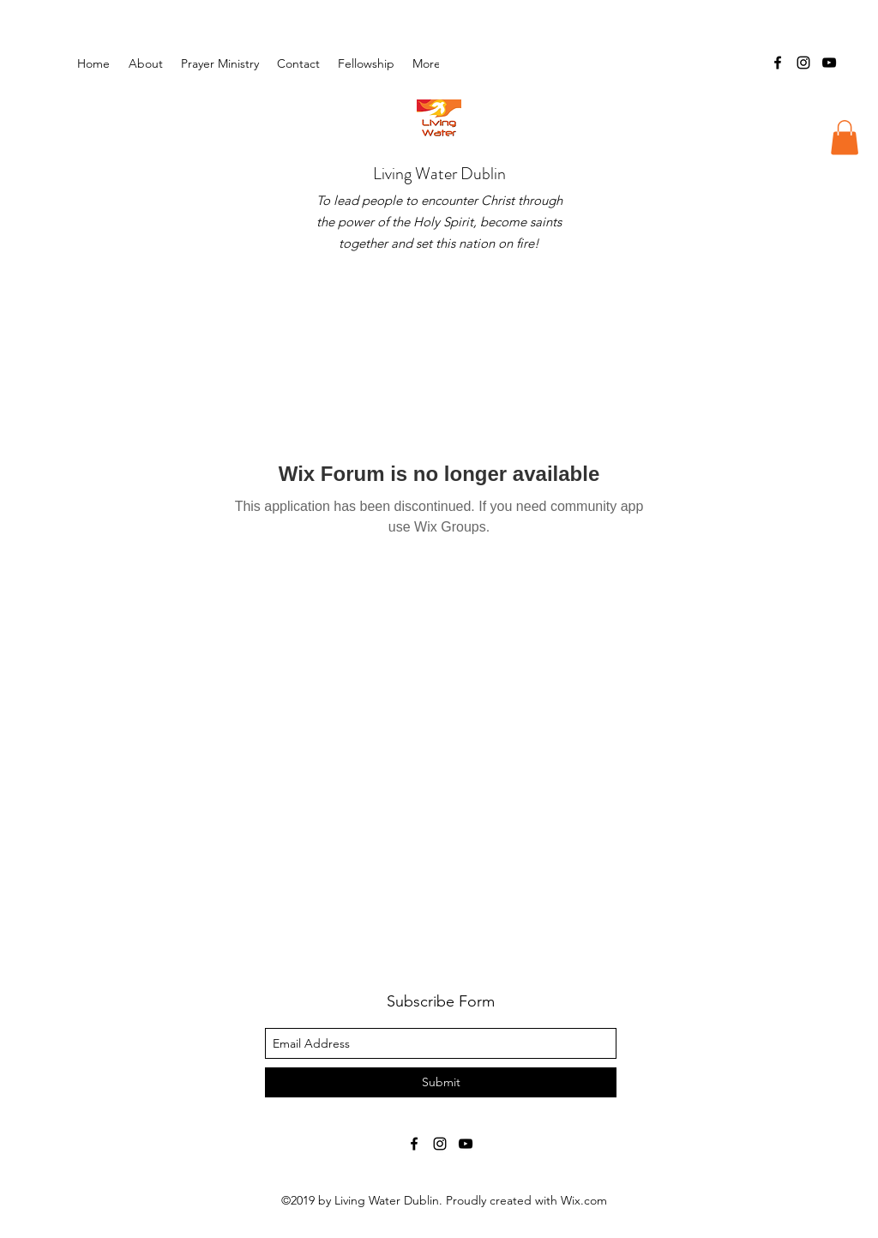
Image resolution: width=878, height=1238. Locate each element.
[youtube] (829, 62)
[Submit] (440, 1082)
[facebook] (777, 62)
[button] (366, 63)
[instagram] (803, 62)
